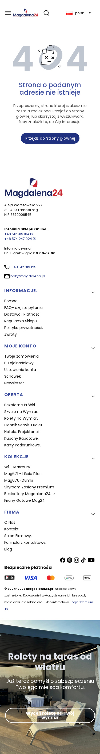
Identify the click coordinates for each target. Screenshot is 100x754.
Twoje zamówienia (21, 356)
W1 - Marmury (17, 467)
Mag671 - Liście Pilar (22, 473)
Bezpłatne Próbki (19, 405)
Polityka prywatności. (23, 327)
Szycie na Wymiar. (21, 411)
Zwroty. (11, 334)
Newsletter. (14, 383)
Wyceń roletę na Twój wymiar (50, 715)
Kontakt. (11, 529)
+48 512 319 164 (16, 234)
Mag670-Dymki (18, 480)
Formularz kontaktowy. (25, 542)
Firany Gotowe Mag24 (24, 500)
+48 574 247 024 (18, 238)
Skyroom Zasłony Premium (29, 487)
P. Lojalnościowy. (19, 363)
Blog (8, 549)
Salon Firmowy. (18, 535)
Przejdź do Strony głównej (50, 138)
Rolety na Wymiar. (21, 418)
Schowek (12, 376)
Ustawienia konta (20, 369)
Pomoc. (11, 301)
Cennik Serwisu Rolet (23, 425)
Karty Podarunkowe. (22, 445)
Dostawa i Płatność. (22, 314)
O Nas (9, 522)
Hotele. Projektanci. (21, 431)
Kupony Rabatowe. (21, 438)
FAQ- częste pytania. (23, 307)
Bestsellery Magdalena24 (28, 493)
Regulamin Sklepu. (21, 321)
